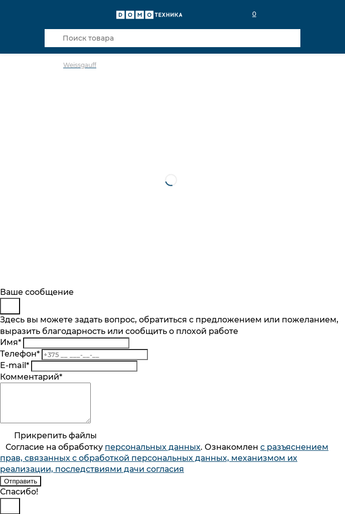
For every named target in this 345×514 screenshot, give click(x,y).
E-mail (14, 365)
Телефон (20, 354)
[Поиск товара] (172, 38)
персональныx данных (153, 454)
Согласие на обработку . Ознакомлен (164, 466)
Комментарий (31, 377)
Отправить (20, 488)
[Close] (10, 306)
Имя (10, 342)
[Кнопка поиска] (54, 38)
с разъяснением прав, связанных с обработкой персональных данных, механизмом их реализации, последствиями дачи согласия (164, 466)
